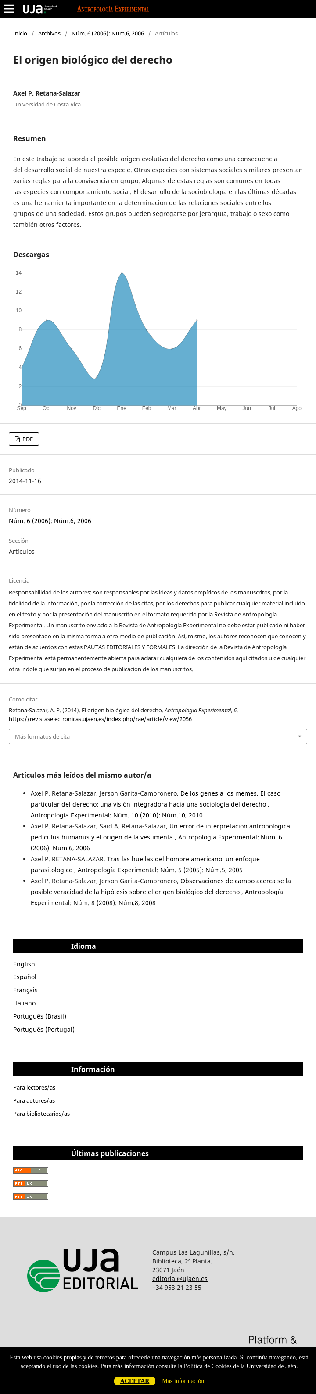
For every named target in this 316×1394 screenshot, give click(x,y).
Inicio (20, 33)
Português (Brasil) (39, 1016)
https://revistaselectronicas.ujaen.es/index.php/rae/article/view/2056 (100, 719)
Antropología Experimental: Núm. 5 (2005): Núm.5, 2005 (160, 870)
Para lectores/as (34, 1087)
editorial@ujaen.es (180, 1278)
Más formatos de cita (42, 736)
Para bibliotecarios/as (41, 1114)
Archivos (49, 33)
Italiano (24, 1003)
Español (24, 977)
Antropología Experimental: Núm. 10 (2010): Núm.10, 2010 (117, 815)
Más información (183, 1381)
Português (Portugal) (44, 1029)
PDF (27, 439)
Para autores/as (34, 1100)
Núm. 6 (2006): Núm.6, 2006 (108, 33)
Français (25, 990)
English (24, 964)
